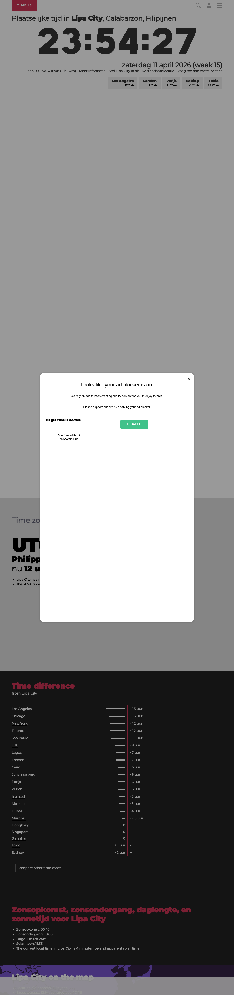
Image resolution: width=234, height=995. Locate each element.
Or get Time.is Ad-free (63, 420)
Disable (134, 424)
